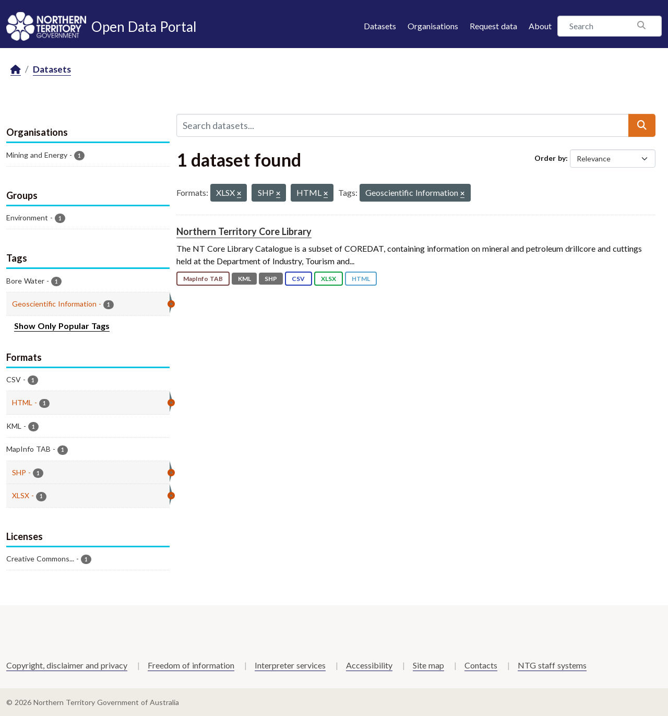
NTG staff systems (552, 665)
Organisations (433, 26)
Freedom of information (191, 665)
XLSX (328, 279)
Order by (550, 158)
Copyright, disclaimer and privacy (66, 665)
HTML (361, 279)
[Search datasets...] (402, 125)
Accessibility (369, 665)
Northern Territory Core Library (244, 231)
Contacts (480, 665)
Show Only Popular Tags (62, 326)
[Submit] (641, 125)
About (540, 26)
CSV (298, 279)
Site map (428, 665)
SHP (271, 279)
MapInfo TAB (203, 279)
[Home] (15, 70)
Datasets (380, 26)
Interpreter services (290, 665)
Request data (493, 26)
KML (244, 279)
